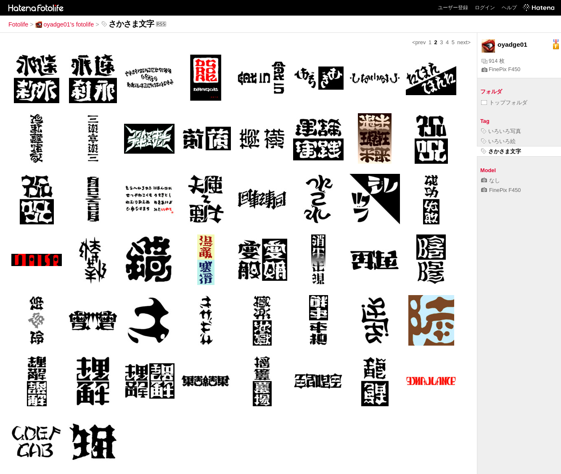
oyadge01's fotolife (64, 24)
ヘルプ (509, 8)
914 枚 (493, 61)
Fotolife (18, 24)
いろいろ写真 (501, 131)
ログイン (485, 8)
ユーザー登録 (453, 8)
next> (464, 42)
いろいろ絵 (498, 141)
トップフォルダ (504, 102)
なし (490, 180)
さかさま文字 (501, 151)
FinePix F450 (501, 69)
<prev (419, 42)
